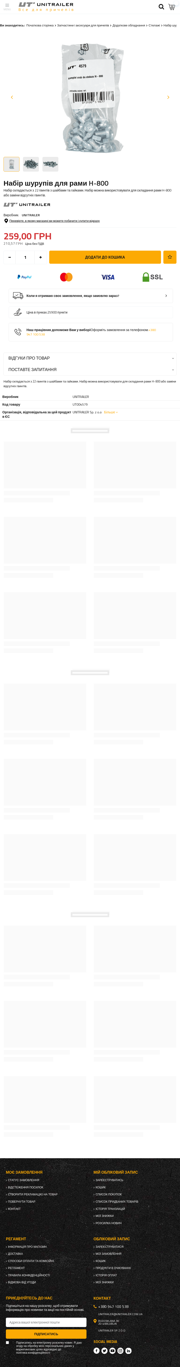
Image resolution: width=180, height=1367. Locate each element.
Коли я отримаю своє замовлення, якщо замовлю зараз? (72, 296)
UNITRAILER (31, 215)
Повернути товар (21, 1201)
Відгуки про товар (29, 358)
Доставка (15, 1253)
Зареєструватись (109, 1180)
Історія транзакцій (110, 1209)
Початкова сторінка (40, 25)
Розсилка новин (109, 1223)
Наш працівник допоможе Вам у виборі (91, 332)
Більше (109, 412)
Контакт (14, 1209)
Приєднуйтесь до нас (29, 1298)
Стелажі (154, 25)
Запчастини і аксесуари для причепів (83, 25)
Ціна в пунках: (36, 312)
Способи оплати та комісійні (31, 1261)
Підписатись (46, 1333)
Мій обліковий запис (116, 1172)
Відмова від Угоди (22, 1282)
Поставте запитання (32, 369)
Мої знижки (105, 1216)
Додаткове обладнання (128, 25)
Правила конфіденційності (29, 1275)
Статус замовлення (23, 1180)
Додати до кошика (105, 257)
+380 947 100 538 (113, 1306)
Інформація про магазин (27, 1246)
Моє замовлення (24, 1172)
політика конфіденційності (33, 1352)
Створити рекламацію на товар (33, 1194)
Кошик (101, 1187)
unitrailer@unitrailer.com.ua (120, 1314)
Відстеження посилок (25, 1187)
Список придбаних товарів (117, 1201)
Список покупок (109, 1194)
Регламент (16, 1268)
